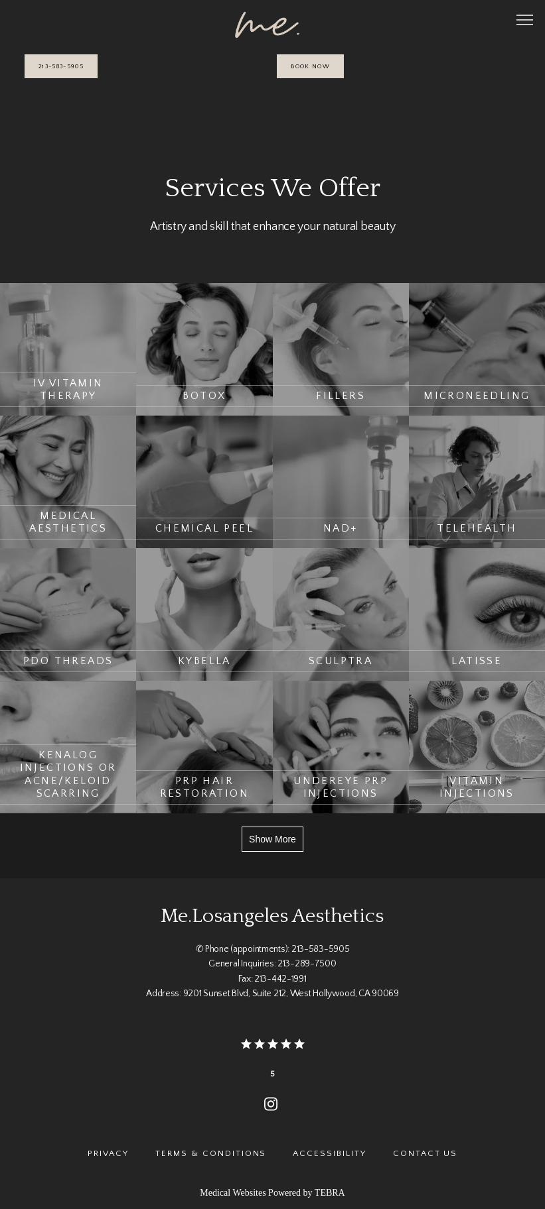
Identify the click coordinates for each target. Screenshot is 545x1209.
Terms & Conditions (210, 1153)
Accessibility (329, 1153)
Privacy (108, 1153)
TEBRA (330, 1193)
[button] (525, 21)
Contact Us (425, 1153)
